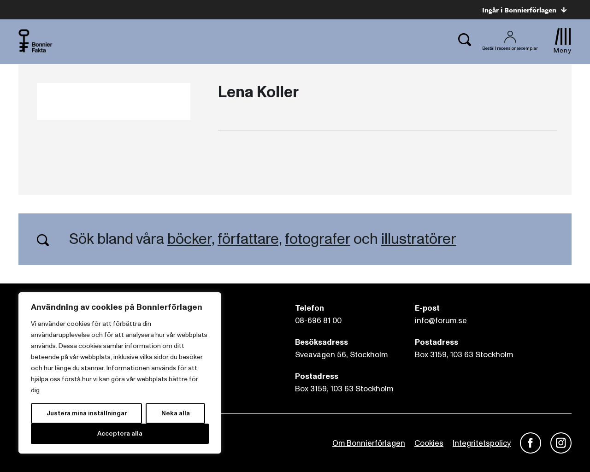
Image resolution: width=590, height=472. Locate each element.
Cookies (428, 443)
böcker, (190, 239)
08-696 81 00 (318, 320)
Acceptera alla (119, 433)
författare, (250, 239)
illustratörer (418, 239)
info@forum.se (441, 320)
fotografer (317, 239)
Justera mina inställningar (87, 413)
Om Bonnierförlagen (368, 443)
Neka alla (175, 413)
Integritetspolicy (482, 443)
